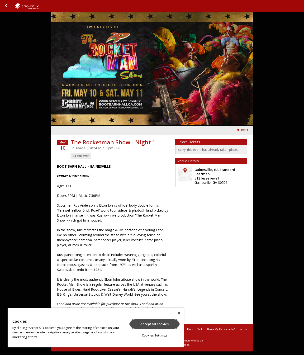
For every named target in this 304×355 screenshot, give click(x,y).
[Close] (179, 313)
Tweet (244, 130)
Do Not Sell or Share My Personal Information (217, 329)
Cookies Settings (154, 335)
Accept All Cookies (154, 324)
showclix (38, 5)
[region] (96, 327)
